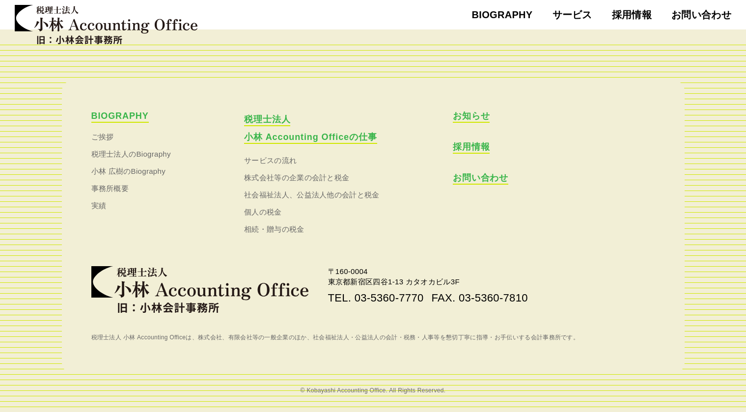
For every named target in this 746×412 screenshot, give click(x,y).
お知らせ (471, 116)
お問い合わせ (701, 14)
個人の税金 (263, 212)
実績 (99, 205)
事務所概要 (110, 188)
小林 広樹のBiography (128, 171)
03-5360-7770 (389, 298)
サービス (572, 14)
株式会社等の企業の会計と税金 (296, 177)
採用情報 (632, 14)
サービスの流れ (270, 160)
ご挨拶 (102, 137)
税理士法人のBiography (131, 154)
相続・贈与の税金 (274, 229)
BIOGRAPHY (502, 14)
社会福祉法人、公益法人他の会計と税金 (312, 195)
